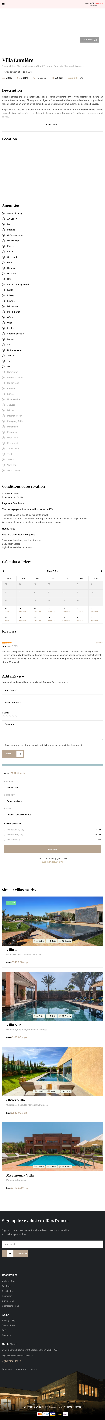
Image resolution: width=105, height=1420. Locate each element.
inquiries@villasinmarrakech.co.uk (17, 1355)
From (6, 773)
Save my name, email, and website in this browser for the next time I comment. (43, 745)
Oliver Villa (15, 1100)
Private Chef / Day (15, 834)
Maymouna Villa (20, 1175)
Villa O (11, 950)
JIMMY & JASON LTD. (52, 1407)
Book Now (52, 849)
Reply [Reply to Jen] (100, 643)
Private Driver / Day (15, 829)
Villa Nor (13, 1025)
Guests (7, 809)
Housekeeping (13, 839)
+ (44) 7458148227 (11, 1361)
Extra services (13, 823)
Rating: (5, 712)
